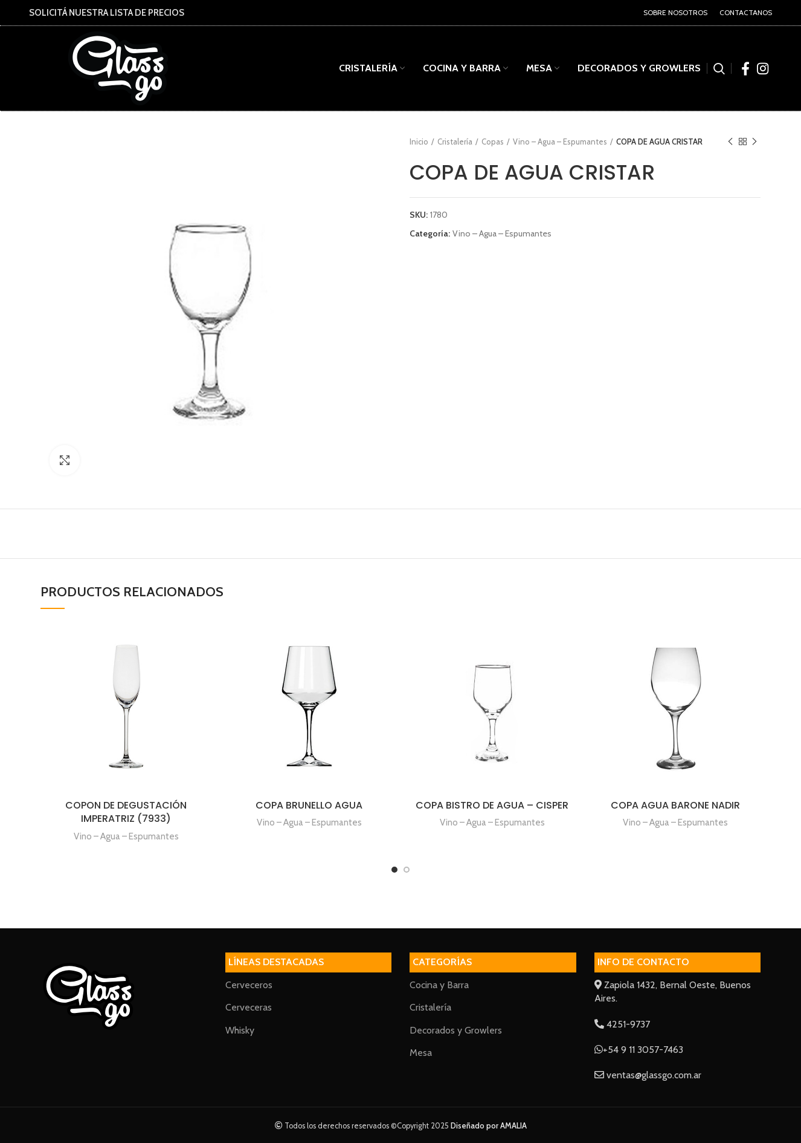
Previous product (730, 142)
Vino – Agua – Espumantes (560, 141)
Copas (492, 141)
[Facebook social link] (745, 68)
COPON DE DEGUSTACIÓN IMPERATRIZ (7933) (126, 812)
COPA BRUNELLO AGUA (309, 805)
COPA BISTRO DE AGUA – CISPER (492, 805)
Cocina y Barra (439, 985)
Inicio (419, 141)
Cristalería (454, 141)
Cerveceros (248, 985)
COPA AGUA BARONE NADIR (675, 805)
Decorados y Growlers (456, 1030)
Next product (754, 142)
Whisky (239, 1030)
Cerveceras (248, 1007)
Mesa (421, 1052)
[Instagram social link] (762, 68)
